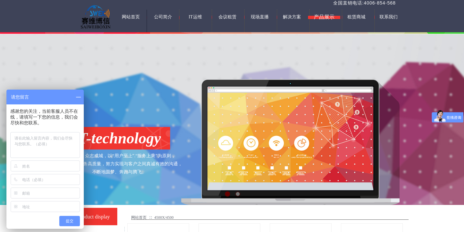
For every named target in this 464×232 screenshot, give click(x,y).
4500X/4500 (164, 217)
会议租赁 (227, 17)
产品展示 (324, 17)
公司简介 (163, 17)
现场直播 (260, 17)
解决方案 (292, 17)
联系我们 (389, 17)
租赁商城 (356, 17)
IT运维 (195, 17)
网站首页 (139, 217)
